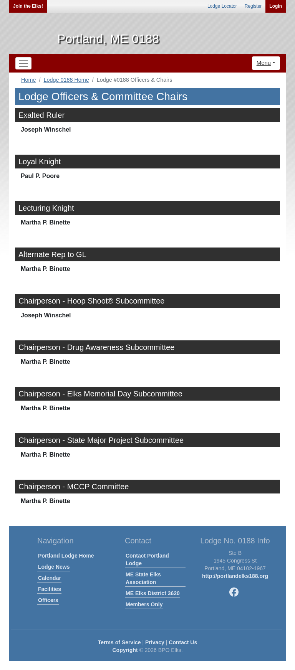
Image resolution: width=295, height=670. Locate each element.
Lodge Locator (222, 6)
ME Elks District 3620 (153, 593)
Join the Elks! (28, 6)
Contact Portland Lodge (147, 559)
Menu (264, 62)
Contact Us (183, 642)
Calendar (49, 578)
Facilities (49, 589)
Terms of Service (119, 642)
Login (275, 6)
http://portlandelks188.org (235, 576)
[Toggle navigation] (23, 63)
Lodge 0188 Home (66, 80)
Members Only (144, 604)
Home (28, 80)
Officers (48, 600)
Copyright (125, 650)
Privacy (154, 642)
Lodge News (54, 567)
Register (253, 6)
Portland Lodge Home (66, 556)
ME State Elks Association (143, 578)
